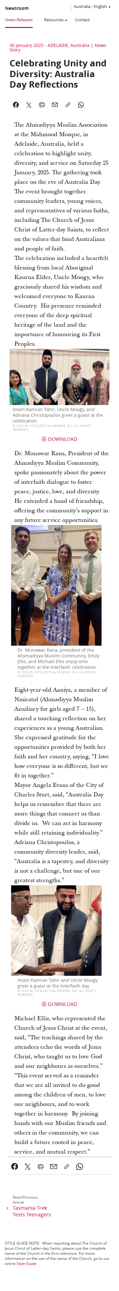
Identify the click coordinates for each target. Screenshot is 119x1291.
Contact (82, 20)
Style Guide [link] (26, 1263)
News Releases (19, 20)
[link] (14, 1166)
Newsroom (17, 8)
